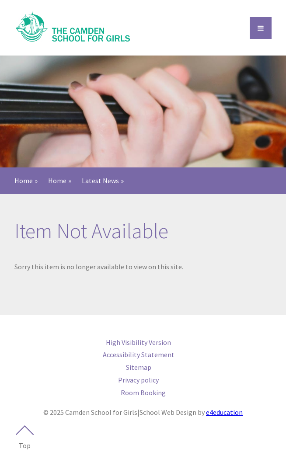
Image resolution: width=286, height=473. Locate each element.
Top (24, 437)
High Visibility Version (138, 342)
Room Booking (143, 392)
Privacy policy (138, 380)
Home (23, 180)
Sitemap (138, 367)
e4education (224, 412)
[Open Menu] (261, 28)
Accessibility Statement (138, 354)
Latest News (100, 180)
